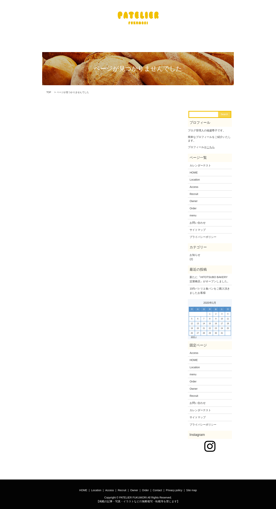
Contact (157, 487)
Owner (193, 198)
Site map (191, 487)
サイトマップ (198, 227)
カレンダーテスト (200, 163)
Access (194, 184)
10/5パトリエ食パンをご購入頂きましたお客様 (210, 288)
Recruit (194, 191)
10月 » (193, 335)
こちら (211, 144)
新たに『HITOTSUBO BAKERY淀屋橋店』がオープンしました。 (210, 277)
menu (193, 213)
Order (193, 206)
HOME (194, 170)
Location (195, 177)
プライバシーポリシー (203, 234)
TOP (48, 90)
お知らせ (195, 252)
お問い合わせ (198, 220)
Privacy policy (174, 487)
